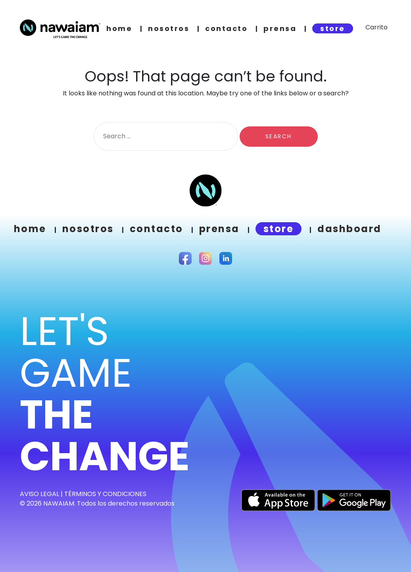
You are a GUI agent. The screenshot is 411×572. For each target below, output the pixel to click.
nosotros (168, 28)
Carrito (376, 27)
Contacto (156, 228)
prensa (279, 28)
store (332, 28)
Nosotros (88, 228)
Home (30, 228)
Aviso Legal (39, 493)
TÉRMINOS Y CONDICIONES (105, 493)
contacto (226, 28)
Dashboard (349, 228)
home (119, 28)
